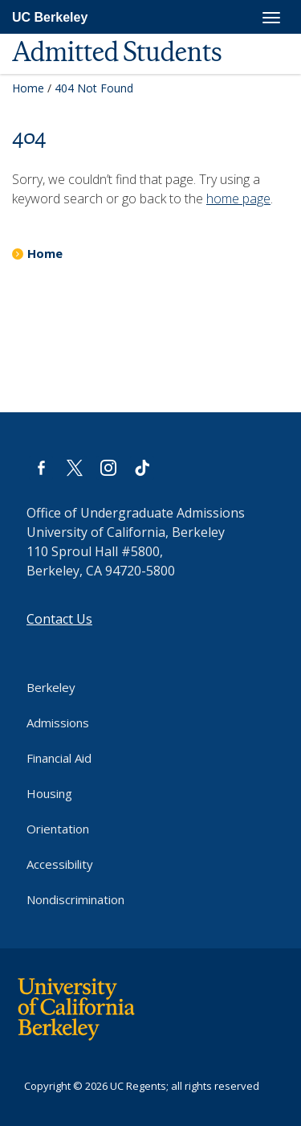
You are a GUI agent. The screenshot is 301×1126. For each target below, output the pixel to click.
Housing (49, 793)
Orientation (57, 829)
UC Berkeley (49, 17)
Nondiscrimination (75, 899)
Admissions (57, 722)
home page (238, 198)
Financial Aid (59, 758)
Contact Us (59, 619)
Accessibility (59, 864)
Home (28, 88)
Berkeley (50, 687)
